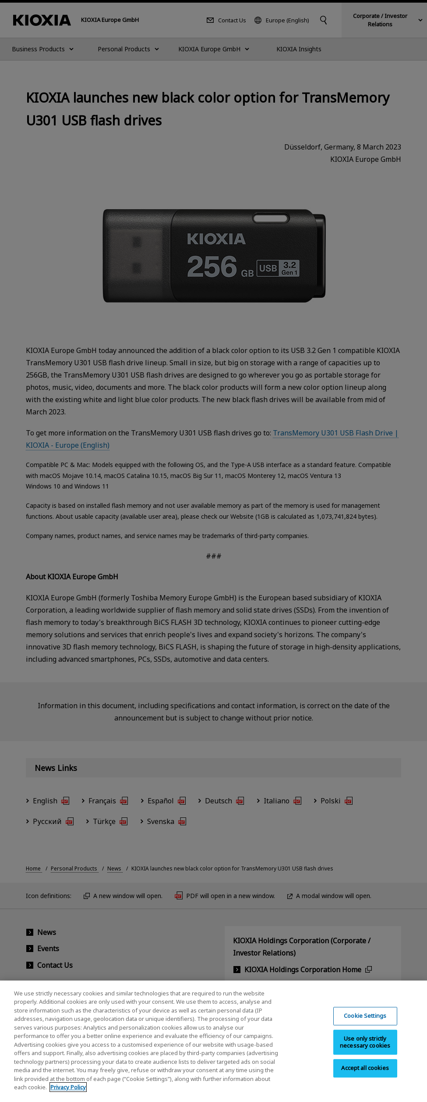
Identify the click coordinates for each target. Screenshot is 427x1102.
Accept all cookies (364, 1077)
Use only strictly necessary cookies (365, 1051)
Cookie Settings (365, 1025)
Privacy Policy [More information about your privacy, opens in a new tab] (68, 1097)
